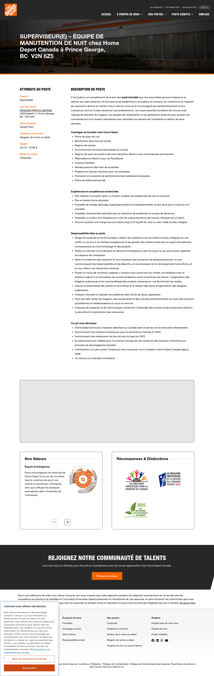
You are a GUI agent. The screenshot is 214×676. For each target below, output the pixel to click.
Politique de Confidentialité (115, 664)
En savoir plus (187, 602)
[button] (55, 522)
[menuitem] (106, 14)
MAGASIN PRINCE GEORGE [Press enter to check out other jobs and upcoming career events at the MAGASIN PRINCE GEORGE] (36, 110)
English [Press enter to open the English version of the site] (204, 7)
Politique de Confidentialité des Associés (150, 664)
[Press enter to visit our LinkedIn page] (157, 640)
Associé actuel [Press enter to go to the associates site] (189, 7)
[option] (61, 481)
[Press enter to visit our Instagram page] (162, 640)
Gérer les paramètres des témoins (29, 659)
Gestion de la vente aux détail (122, 634)
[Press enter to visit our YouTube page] (166, 640)
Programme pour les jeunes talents (124, 645)
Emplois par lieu (159, 628)
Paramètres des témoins (183, 664)
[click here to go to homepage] (11, 10)
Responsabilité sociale (73, 640)
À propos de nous (130, 14)
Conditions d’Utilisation (89, 664)
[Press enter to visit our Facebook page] (153, 640)
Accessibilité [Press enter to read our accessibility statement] (156, 7)
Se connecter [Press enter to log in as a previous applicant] (172, 7)
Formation (67, 623)
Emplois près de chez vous (165, 623)
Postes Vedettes (160, 634)
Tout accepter (29, 668)
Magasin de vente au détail (120, 640)
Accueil (106, 14)
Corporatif (112, 623)
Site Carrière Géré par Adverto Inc (107, 666)
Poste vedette (182, 14)
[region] (29, 639)
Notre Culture (69, 634)
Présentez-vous (107, 575)
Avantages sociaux (71, 628)
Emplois (204, 14)
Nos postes (157, 14)
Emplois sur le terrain (117, 628)
